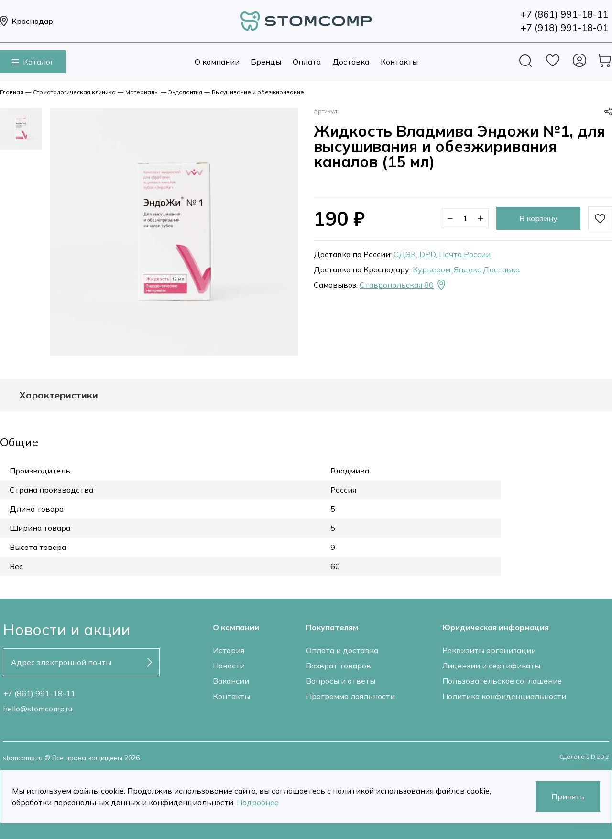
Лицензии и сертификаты (491, 665)
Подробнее (258, 802)
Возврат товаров (338, 665)
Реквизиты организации (489, 650)
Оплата (307, 61)
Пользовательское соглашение (502, 681)
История (228, 650)
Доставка (350, 61)
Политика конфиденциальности (504, 696)
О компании (217, 61)
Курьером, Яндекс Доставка (466, 269)
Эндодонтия (185, 92)
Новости (229, 665)
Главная (11, 92)
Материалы (142, 92)
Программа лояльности (350, 696)
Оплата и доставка (342, 650)
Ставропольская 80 (403, 284)
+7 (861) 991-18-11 (39, 693)
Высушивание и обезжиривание (258, 92)
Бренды (266, 61)
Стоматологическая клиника (74, 92)
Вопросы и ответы (340, 681)
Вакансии (231, 681)
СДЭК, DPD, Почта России (442, 254)
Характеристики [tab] (58, 395)
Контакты (399, 61)
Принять (568, 796)
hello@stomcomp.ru (37, 708)
